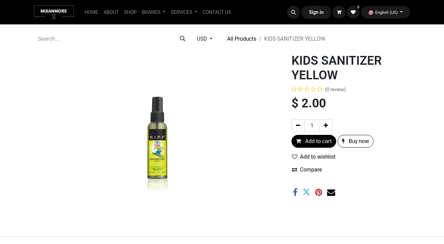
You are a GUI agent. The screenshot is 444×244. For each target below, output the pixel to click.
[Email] (331, 192)
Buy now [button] (355, 141)
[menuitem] (91, 12)
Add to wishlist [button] (314, 157)
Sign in (316, 12)
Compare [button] (307, 169)
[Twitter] (306, 192)
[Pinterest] (318, 192)
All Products (241, 39)
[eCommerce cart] (338, 12)
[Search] (183, 39)
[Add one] (325, 125)
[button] (293, 12)
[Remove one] (298, 125)
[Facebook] (295, 192)
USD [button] (202, 39)
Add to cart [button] (314, 141)
